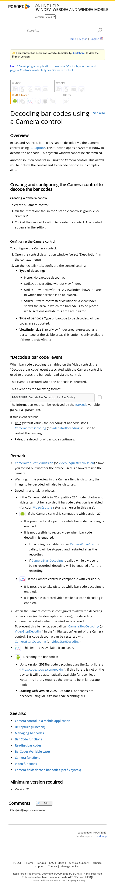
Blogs (61, 863)
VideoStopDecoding (28, 631)
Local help (101, 836)
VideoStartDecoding (66, 428)
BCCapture (37, 148)
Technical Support (77, 863)
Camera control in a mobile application (42, 721)
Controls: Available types (35, 70)
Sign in (83, 39)
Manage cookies (70, 866)
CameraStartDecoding (30, 428)
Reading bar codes (28, 745)
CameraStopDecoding (83, 626)
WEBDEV (35, 880)
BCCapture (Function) (30, 727)
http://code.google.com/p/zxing (42, 669)
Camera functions (27, 758)
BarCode (81, 405)
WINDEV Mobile (49, 880)
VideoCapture (42, 507)
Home (72, 39)
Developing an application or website (41, 66)
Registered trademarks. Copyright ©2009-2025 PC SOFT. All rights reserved (57, 873)
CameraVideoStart (83, 544)
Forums (41, 863)
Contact (52, 866)
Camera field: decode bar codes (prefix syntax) (48, 770)
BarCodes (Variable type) (32, 752)
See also (99, 113)
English (95, 39)
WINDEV (66, 880)
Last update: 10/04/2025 (92, 832)
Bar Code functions (28, 739)
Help (13, 66)
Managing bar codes (29, 733)
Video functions (26, 764)
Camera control (63, 70)
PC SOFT (18, 863)
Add (42, 803)
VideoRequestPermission (76, 463)
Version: (40, 17)
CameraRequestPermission (34, 463)
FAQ (51, 863)
